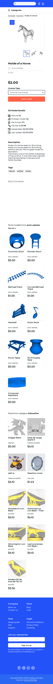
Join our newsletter (18, 635)
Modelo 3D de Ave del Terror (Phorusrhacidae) (17, 581)
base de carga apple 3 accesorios (34, 439)
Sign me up (26, 645)
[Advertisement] (26, 203)
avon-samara (17, 68)
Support (11, 628)
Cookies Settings (30, 680)
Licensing (31, 628)
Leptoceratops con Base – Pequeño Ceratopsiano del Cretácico (36, 545)
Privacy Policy (33, 625)
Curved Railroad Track (35, 288)
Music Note (33, 323)
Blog (29, 607)
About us (12, 607)
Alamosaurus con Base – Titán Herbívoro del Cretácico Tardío (35, 510)
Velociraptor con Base (16, 545)
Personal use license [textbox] (19, 92)
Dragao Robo (14, 438)
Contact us (13, 610)
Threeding (10, 3)
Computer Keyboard (13, 394)
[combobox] (26, 92)
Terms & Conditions (35, 622)
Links (29, 610)
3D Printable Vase (33, 359)
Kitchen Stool (34, 252)
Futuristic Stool (16, 252)
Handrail (12, 323)
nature (12, 171)
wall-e (11, 473)
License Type (14, 88)
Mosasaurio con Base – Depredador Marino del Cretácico (16, 510)
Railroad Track (15, 287)
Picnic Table (14, 358)
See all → (12, 228)
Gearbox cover (35, 473)
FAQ (10, 625)
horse (28, 171)
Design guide (14, 622)
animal (20, 171)
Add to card (26, 99)
